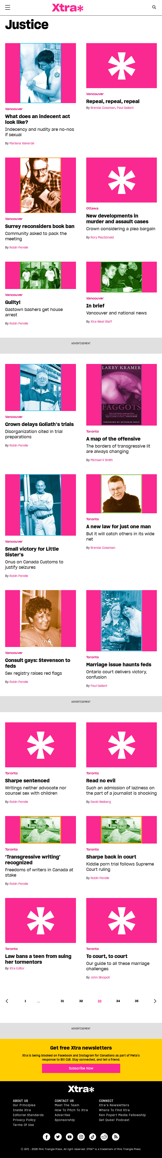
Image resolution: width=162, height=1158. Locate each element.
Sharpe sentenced (40, 744)
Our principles (24, 1105)
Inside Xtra (22, 1110)
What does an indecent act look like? (37, 119)
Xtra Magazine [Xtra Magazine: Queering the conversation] (67, 7)
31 (62, 1001)
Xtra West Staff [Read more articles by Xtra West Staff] (101, 321)
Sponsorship (65, 1120)
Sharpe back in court (111, 857)
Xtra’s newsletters (114, 1105)
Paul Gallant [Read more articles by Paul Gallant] (125, 108)
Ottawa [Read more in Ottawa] (92, 208)
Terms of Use (23, 1125)
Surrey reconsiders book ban (40, 226)
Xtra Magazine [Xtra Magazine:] (81, 1089)
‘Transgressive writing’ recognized (33, 860)
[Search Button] (154, 7)
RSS (115, 1137)
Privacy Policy (24, 1120)
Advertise (62, 1115)
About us (20, 1101)
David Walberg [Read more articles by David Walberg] (101, 802)
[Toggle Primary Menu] (7, 8)
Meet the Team (67, 1105)
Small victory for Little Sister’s (32, 552)
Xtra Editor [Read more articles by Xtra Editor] (16, 968)
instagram (81, 1137)
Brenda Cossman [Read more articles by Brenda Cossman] (103, 108)
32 (81, 1001)
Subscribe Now (81, 1068)
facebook (46, 1137)
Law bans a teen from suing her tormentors (40, 920)
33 (99, 1001)
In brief (95, 306)
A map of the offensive (113, 439)
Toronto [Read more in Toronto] (92, 431)
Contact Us (64, 1101)
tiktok (92, 1137)
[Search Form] (154, 8)
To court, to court (121, 920)
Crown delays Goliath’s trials (39, 424)
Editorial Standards (28, 1115)
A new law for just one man (118, 527)
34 (118, 1001)
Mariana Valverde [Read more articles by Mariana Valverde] (21, 143)
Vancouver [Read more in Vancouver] (14, 109)
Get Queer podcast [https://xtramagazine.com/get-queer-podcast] (114, 1120)
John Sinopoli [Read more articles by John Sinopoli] (100, 977)
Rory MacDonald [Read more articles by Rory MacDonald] (102, 237)
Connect (106, 1101)
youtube (69, 1137)
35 (136, 1001)
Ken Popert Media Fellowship (122, 1115)
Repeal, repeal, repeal (121, 65)
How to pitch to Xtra (71, 1110)
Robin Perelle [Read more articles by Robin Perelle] (18, 247)
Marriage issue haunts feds (118, 665)
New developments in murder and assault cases (121, 180)
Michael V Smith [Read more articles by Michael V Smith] (102, 460)
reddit (104, 1137)
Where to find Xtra (114, 1110)
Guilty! (13, 302)
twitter (58, 1137)
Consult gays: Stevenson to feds (37, 663)
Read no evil (121, 744)
